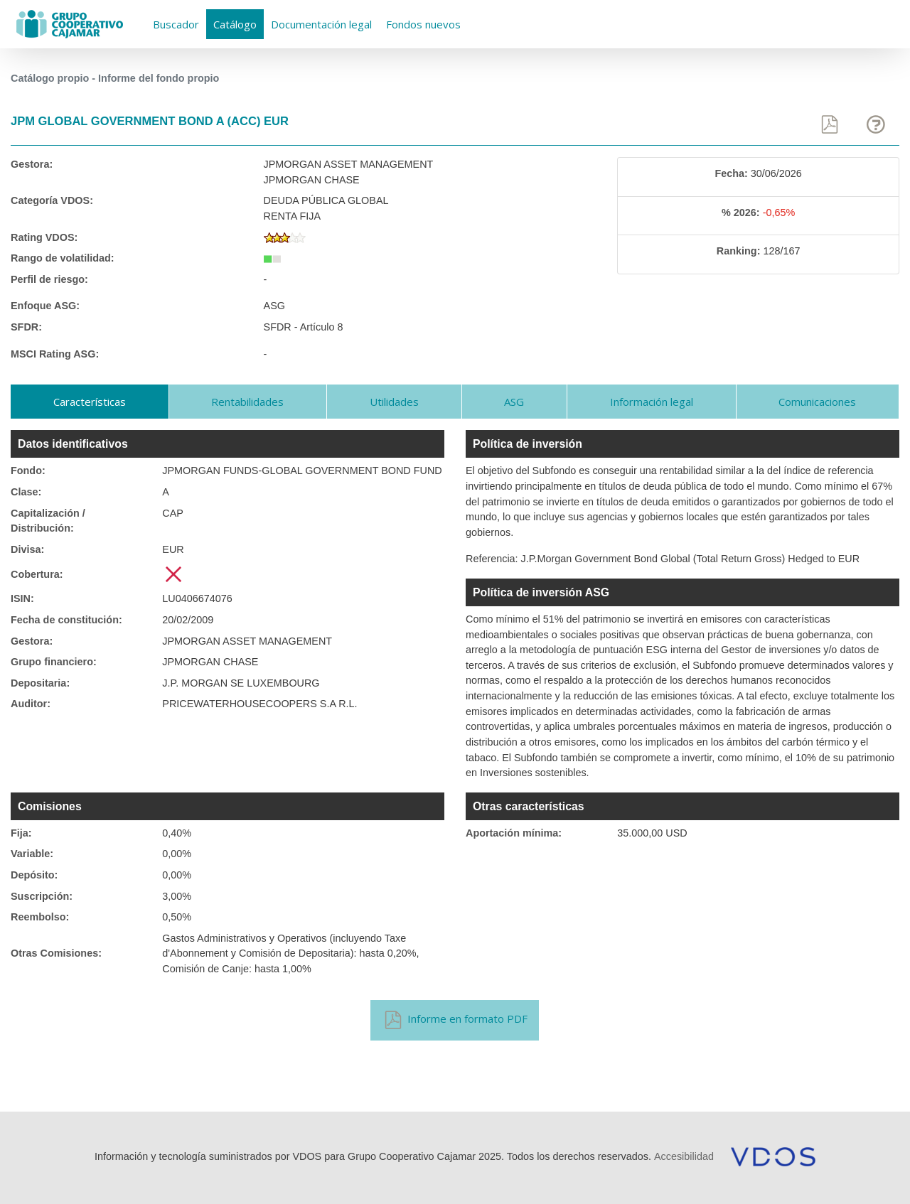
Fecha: (730, 173)
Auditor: (30, 703)
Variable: (32, 853)
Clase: (26, 492)
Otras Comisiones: (56, 953)
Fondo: (28, 470)
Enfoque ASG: (45, 305)
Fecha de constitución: (66, 619)
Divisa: (27, 549)
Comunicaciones (817, 401)
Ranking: (739, 251)
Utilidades (394, 401)
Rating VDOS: (44, 237)
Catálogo (235, 24)
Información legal (651, 401)
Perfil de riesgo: (49, 279)
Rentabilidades (247, 401)
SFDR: (26, 327)
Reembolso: (40, 917)
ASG (514, 401)
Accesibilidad (684, 1156)
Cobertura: (37, 574)
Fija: (21, 833)
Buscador (176, 24)
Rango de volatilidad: (62, 258)
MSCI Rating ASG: (55, 354)
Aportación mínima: (514, 833)
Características (89, 401)
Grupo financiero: (54, 661)
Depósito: (34, 875)
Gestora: (32, 164)
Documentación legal (321, 24)
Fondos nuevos (423, 24)
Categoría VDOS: (52, 200)
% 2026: (741, 212)
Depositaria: (40, 683)
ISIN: (22, 598)
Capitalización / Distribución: (48, 520)
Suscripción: (42, 896)
